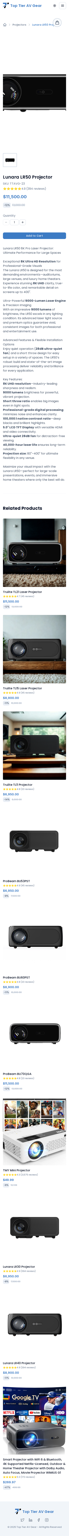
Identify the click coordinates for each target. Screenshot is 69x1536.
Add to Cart (34, 236)
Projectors (19, 25)
